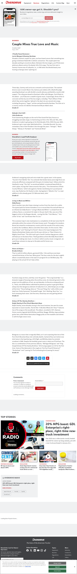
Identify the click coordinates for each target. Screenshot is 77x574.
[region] (38, 567)
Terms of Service (42, 22)
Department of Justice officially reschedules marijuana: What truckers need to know (66, 467)
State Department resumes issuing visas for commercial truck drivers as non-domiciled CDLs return (28, 467)
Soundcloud (7, 494)
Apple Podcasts (7, 491)
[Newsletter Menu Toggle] (75, 3)
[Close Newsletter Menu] (75, 9)
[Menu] (2, 3)
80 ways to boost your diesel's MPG (7, 466)
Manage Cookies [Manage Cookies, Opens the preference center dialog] (57, 563)
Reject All (57, 567)
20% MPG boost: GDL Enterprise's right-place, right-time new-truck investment (61, 429)
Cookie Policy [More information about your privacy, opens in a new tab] (28, 566)
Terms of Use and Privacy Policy (43, 21)
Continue (40, 388)
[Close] (74, 566)
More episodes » (7, 488)
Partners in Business (7, 464)
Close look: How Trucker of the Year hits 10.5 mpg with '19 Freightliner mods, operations (47, 467)
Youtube (16, 491)
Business (15, 40)
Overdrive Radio (50, 420)
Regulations (23, 464)
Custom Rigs (43, 464)
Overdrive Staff (16, 48)
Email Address (39, 380)
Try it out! (18, 157)
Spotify (23, 491)
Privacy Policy (34, 22)
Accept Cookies (57, 570)
